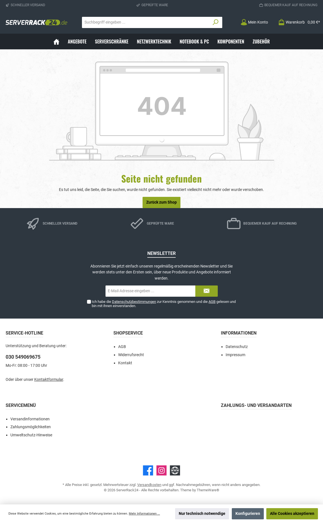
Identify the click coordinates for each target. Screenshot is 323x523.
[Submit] (206, 291)
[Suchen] (215, 22)
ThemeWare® (208, 490)
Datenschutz (237, 346)
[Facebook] (148, 470)
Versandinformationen (30, 419)
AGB (212, 301)
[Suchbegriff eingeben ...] (145, 22)
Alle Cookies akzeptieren (292, 513)
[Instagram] (161, 470)
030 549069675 (23, 357)
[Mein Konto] (254, 22)
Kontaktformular (48, 379)
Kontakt (125, 363)
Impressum (235, 354)
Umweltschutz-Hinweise (31, 435)
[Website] (175, 470)
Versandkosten (149, 485)
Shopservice (128, 333)
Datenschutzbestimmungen (134, 301)
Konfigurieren (247, 513)
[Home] (56, 41)
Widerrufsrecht (131, 354)
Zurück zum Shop (161, 202)
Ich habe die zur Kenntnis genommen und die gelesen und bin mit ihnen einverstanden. (164, 303)
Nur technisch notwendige (202, 513)
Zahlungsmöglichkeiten (30, 427)
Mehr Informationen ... (144, 513)
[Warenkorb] (297, 22)
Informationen (238, 333)
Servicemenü (21, 405)
